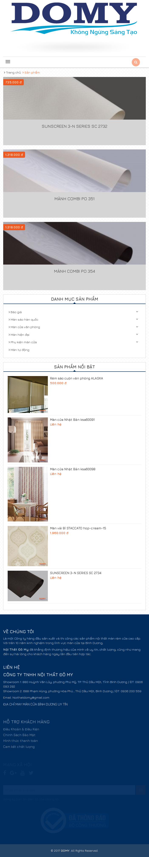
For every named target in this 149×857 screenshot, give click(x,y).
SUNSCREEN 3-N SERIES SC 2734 (75, 573)
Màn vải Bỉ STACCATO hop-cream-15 (78, 528)
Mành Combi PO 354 (74, 271)
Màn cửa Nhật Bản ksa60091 (72, 419)
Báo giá (15, 312)
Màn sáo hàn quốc (23, 319)
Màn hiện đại (19, 334)
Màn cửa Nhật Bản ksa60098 (72, 469)
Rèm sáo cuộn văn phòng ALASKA (76, 378)
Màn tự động (19, 350)
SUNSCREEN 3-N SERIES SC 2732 (74, 126)
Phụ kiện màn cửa (23, 342)
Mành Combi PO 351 (74, 198)
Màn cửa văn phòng (24, 327)
